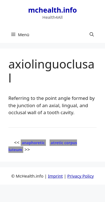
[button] (91, 34)
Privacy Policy (80, 176)
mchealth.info (52, 10)
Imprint (55, 176)
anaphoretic (33, 142)
